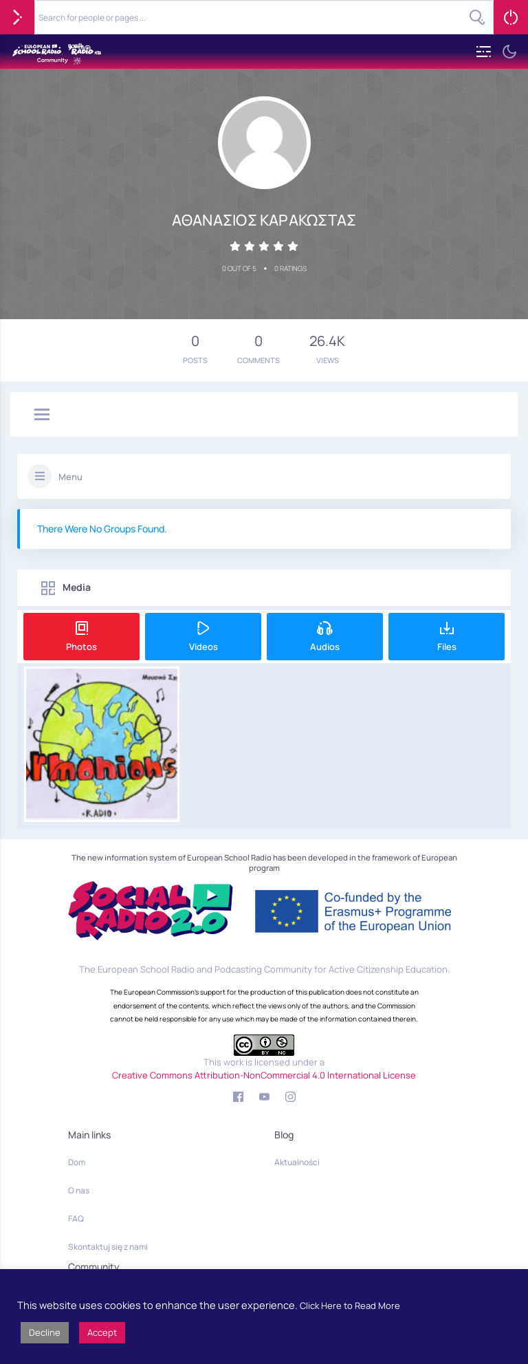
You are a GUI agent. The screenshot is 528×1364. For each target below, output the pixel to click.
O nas (78, 1190)
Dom (76, 1162)
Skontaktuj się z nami (108, 1247)
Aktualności (297, 1162)
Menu (70, 476)
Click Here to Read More (350, 1305)
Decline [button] (44, 1332)
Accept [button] (102, 1332)
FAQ (76, 1218)
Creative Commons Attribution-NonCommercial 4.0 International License (264, 1075)
